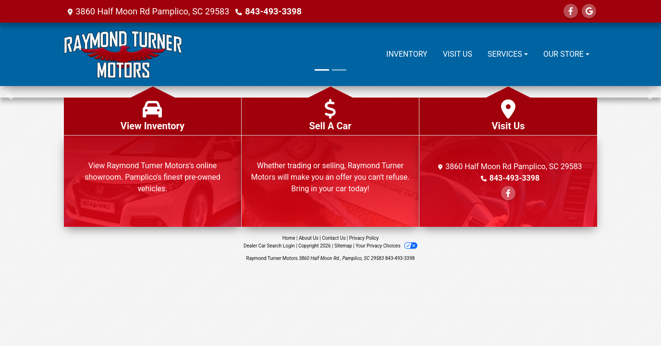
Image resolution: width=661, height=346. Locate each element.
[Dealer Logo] (123, 54)
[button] (8, 92)
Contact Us (333, 238)
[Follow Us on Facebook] (570, 11)
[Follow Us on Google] (589, 11)
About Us (308, 238)
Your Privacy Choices (386, 245)
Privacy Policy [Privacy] (364, 238)
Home (288, 238)
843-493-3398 (273, 11)
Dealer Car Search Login (269, 245)
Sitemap (343, 245)
